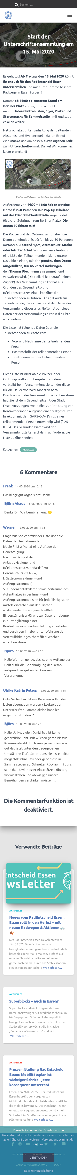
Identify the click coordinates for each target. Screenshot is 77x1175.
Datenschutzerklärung (38, 1170)
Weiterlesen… (52, 967)
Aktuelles (28, 449)
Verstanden (38, 1157)
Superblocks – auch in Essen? (34, 1001)
